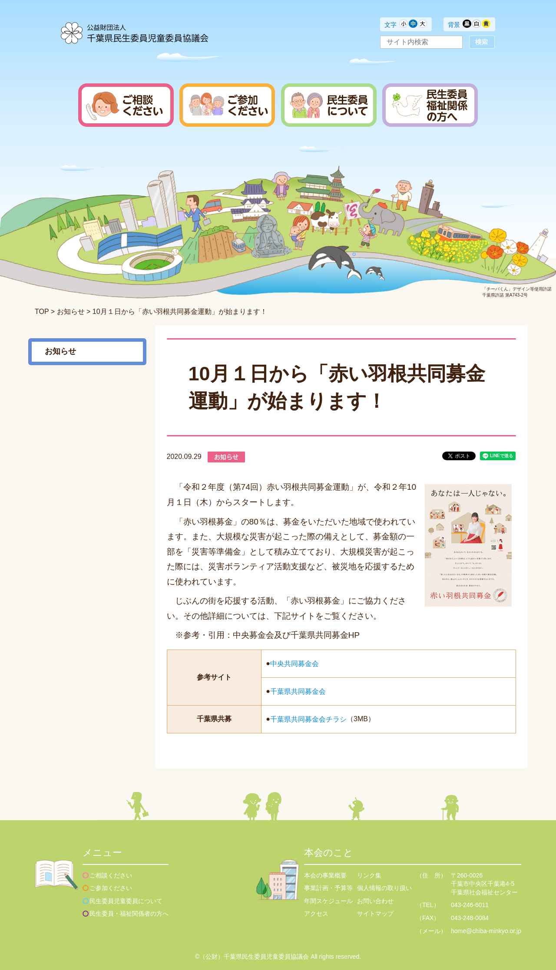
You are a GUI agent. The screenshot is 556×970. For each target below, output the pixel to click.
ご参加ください (110, 887)
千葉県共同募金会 (298, 691)
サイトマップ (375, 913)
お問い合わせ (375, 900)
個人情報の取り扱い (384, 887)
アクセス (316, 913)
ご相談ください (110, 875)
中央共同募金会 (294, 663)
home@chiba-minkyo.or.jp (486, 930)
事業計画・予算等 (328, 887)
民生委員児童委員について (125, 900)
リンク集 (369, 875)
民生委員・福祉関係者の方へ (129, 913)
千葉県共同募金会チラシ (308, 719)
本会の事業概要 (325, 875)
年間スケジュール (328, 900)
